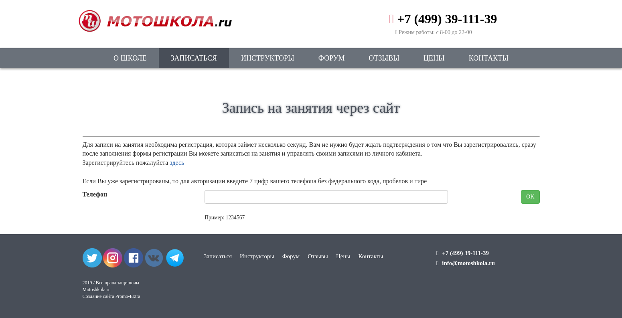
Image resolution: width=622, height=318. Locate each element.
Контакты (489, 58)
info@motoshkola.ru (468, 263)
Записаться (194, 58)
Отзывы (384, 58)
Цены (434, 58)
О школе (130, 58)
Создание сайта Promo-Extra (111, 296)
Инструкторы (267, 58)
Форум (331, 58)
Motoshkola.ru (97, 289)
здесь (177, 162)
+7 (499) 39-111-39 (447, 19)
